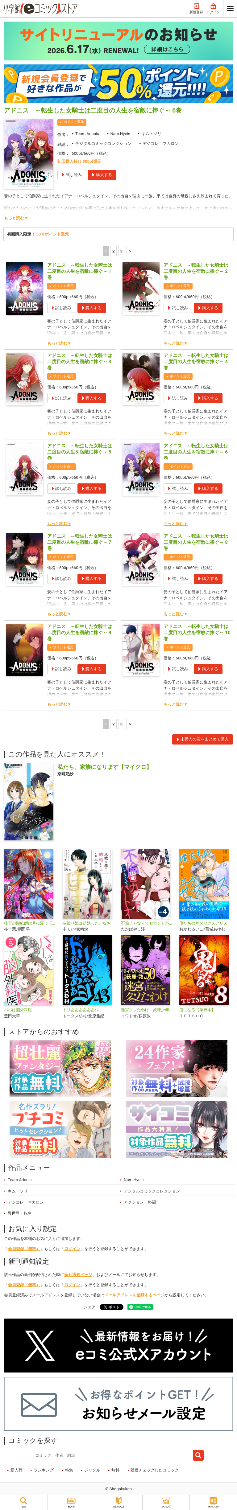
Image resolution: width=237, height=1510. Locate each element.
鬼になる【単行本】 (197, 1009)
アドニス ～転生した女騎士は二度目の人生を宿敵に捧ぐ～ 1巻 (79, 271)
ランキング (44, 1470)
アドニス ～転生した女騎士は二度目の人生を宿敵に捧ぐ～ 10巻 (197, 633)
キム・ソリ (151, 133)
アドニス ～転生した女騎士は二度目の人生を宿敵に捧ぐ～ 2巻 (196, 271)
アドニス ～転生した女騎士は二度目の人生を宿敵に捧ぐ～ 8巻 (196, 542)
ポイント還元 (74, 122)
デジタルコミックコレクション (103, 143)
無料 (115, 1470)
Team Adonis (87, 133)
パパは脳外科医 (18, 1009)
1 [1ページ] (106, 251)
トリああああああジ (81, 1009)
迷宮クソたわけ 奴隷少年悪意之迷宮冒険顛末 (147, 1009)
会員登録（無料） (24, 1248)
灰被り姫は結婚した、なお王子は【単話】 (89, 923)
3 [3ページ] (121, 251)
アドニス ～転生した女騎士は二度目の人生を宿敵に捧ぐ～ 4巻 (196, 362)
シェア (90, 1307)
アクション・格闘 (140, 1202)
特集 (69, 1470)
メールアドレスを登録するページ (134, 1295)
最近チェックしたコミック (155, 1470)
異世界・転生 (20, 1213)
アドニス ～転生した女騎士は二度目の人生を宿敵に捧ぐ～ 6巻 (196, 452)
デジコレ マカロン (161, 143)
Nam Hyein (120, 133)
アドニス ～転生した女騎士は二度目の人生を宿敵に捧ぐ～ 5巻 (79, 452)
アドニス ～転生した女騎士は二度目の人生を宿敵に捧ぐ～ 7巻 (79, 542)
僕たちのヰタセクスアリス (203, 923)
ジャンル (92, 1470)
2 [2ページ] (113, 251)
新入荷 (16, 1470)
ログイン (213, 8)
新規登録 (196, 8)
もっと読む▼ (16, 218)
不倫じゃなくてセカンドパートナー (147, 923)
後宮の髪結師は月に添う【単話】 (30, 923)
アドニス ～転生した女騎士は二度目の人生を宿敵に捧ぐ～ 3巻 (79, 362)
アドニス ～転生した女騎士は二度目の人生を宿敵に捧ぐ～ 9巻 (79, 633)
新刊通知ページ (78, 1274)
